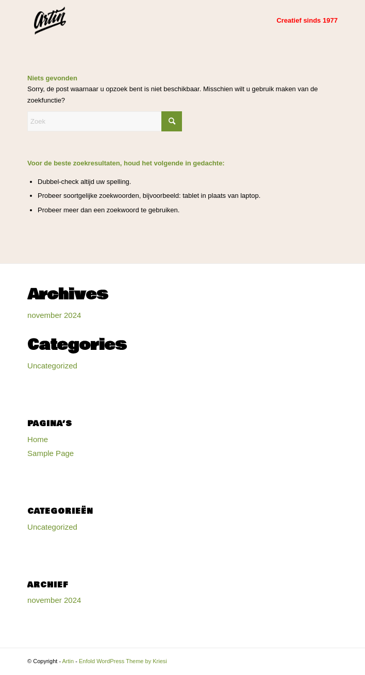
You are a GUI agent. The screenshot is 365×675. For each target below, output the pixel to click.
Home (37, 439)
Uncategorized (52, 365)
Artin (68, 661)
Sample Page (50, 453)
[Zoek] (104, 121)
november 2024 (54, 315)
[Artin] (151, 20)
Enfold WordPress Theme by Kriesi (123, 661)
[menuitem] (302, 20)
